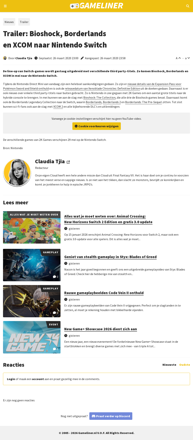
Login (11, 379)
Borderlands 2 (112, 102)
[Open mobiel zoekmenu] (187, 6)
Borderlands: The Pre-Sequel (143, 102)
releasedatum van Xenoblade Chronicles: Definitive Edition (102, 88)
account (38, 379)
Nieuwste (169, 364)
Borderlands (94, 102)
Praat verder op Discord (113, 416)
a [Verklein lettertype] (186, 58)
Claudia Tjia (23, 58)
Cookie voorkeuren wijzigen (98, 126)
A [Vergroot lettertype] (177, 58)
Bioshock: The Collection (99, 97)
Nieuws (9, 22)
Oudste (184, 364)
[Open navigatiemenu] (5, 6)
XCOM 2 (58, 106)
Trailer (24, 22)
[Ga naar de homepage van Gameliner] (96, 6)
